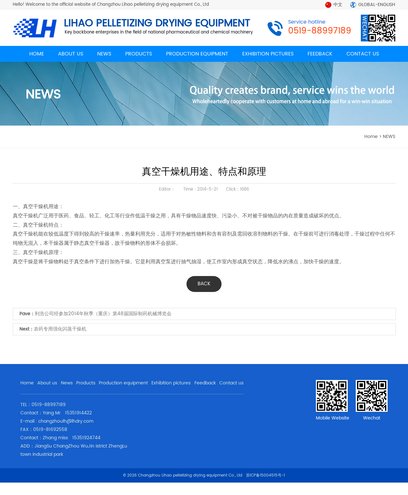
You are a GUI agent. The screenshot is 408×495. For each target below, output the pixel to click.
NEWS (104, 54)
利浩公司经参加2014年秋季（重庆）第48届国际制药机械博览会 (103, 314)
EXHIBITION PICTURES (268, 54)
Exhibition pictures (171, 383)
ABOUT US (70, 54)
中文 (337, 4)
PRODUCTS (138, 54)
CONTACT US (362, 54)
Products (85, 383)
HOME (36, 54)
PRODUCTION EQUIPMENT (197, 54)
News (67, 383)
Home (27, 383)
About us (47, 383)
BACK (204, 284)
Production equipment (123, 383)
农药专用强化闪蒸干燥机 (60, 329)
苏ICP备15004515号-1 (265, 475)
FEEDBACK (320, 54)
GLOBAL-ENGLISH (376, 4)
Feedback (205, 383)
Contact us (231, 383)
